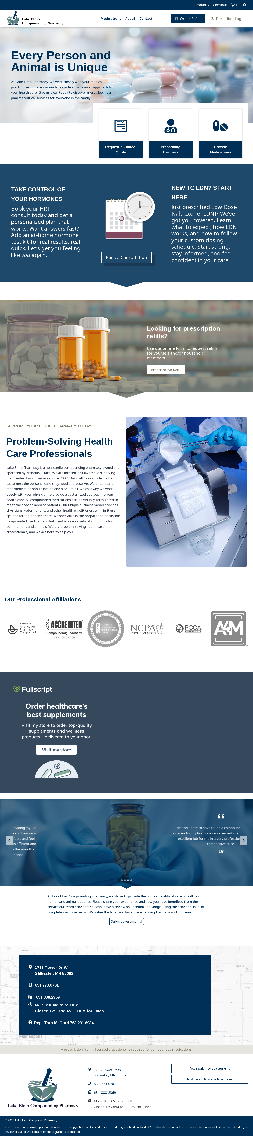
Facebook (138, 906)
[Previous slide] (9, 840)
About (130, 18)
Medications (110, 18)
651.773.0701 (47, 985)
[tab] (122, 880)
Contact (146, 18)
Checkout (220, 5)
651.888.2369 (48, 997)
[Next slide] (243, 840)
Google (156, 906)
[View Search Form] (244, 4)
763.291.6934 (82, 1023)
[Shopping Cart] (235, 5)
